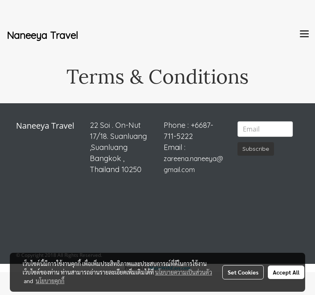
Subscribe (255, 148)
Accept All (286, 272)
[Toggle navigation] (304, 34)
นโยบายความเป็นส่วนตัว (183, 272)
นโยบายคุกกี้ (50, 280)
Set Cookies (243, 272)
